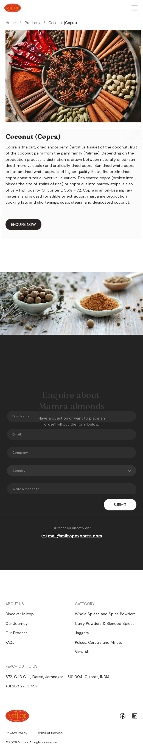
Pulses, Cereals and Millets (98, 642)
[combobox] (71, 470)
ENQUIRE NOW (23, 224)
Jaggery (82, 632)
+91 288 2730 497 (21, 686)
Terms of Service (49, 733)
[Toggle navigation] (134, 8)
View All (82, 651)
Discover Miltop (19, 613)
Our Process (16, 632)
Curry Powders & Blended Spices (104, 623)
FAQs (9, 642)
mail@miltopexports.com (75, 536)
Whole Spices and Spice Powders (105, 613)
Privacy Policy (16, 733)
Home (10, 23)
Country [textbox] (19, 470)
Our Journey (16, 623)
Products (32, 23)
